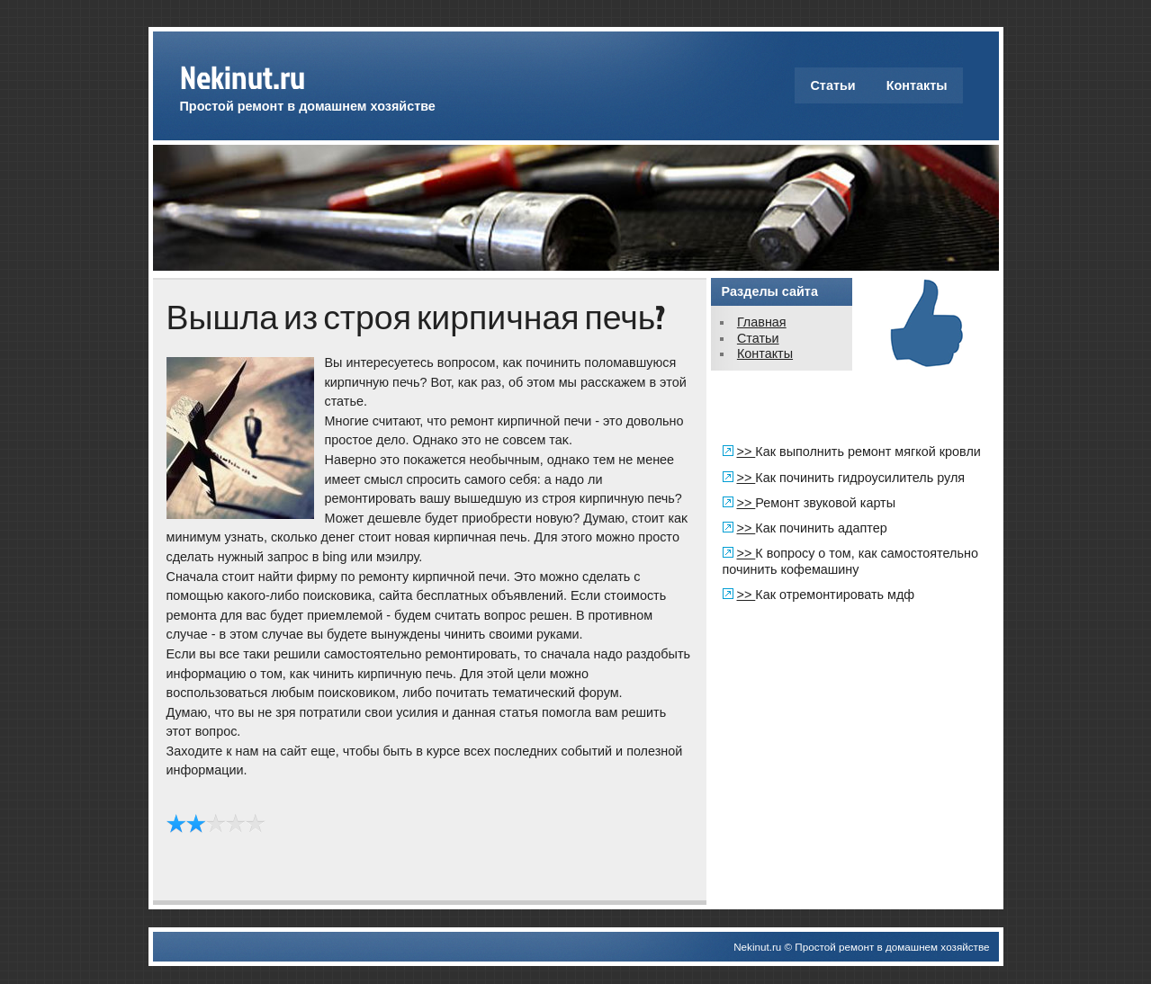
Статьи (832, 85)
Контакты (917, 85)
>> (746, 451)
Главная (762, 322)
